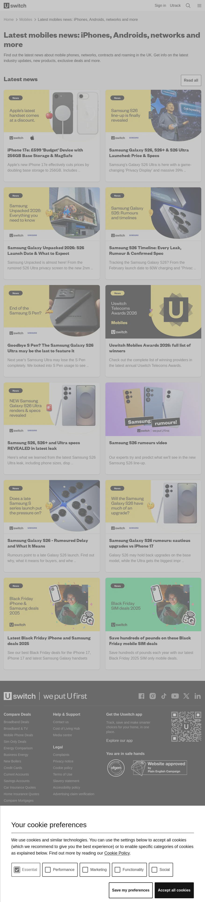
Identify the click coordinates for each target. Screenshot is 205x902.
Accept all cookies (174, 890)
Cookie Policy (116, 853)
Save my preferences (130, 890)
